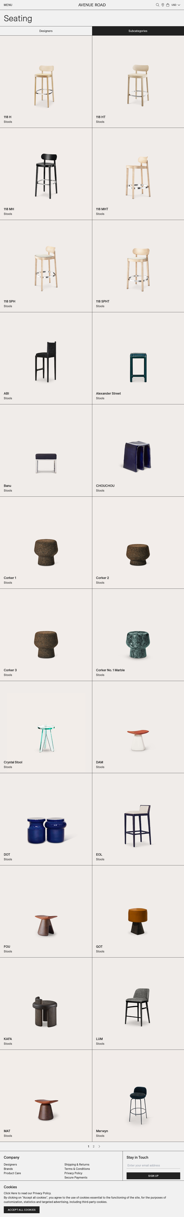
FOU (7, 946)
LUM (99, 1039)
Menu (8, 5)
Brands (8, 1169)
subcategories (138, 31)
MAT (7, 1131)
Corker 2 (102, 578)
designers (46, 31)
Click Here (10, 1193)
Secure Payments (75, 1177)
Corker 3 (10, 670)
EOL (99, 854)
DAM (99, 762)
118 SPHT (102, 301)
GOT (99, 946)
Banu (7, 486)
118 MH (9, 209)
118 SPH (9, 301)
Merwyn (102, 1131)
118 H (7, 117)
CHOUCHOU (105, 486)
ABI (6, 393)
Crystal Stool (13, 762)
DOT (7, 854)
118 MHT (102, 209)
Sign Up (153, 1175)
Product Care (12, 1173)
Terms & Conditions (77, 1169)
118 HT (100, 117)
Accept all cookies (22, 1209)
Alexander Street (108, 393)
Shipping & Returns (76, 1164)
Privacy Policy (73, 1173)
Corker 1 (10, 578)
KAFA (8, 1039)
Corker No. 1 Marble (110, 670)
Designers (10, 1164)
